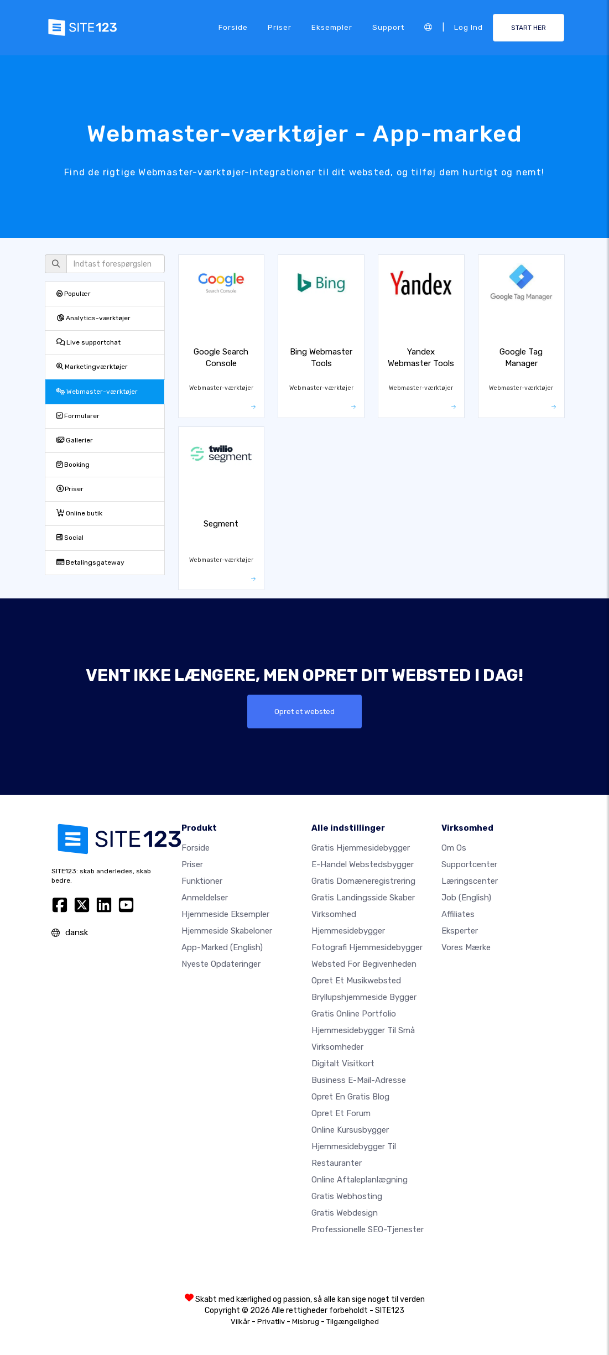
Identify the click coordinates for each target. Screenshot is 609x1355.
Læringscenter (469, 881)
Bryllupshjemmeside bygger (364, 997)
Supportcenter (469, 864)
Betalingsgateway (90, 562)
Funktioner (201, 881)
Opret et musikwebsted (356, 981)
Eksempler (331, 27)
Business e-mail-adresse (358, 1080)
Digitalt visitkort (342, 1064)
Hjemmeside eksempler (225, 914)
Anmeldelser (204, 898)
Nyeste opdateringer (221, 964)
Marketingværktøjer (92, 367)
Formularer (78, 416)
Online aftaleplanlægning (359, 1180)
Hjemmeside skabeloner (226, 931)
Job (466, 898)
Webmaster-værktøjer (97, 391)
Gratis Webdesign (344, 1213)
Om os (453, 848)
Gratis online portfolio (353, 1014)
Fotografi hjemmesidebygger (367, 947)
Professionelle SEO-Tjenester (367, 1229)
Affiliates (458, 914)
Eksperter (459, 931)
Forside (233, 27)
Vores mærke (466, 947)
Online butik (79, 513)
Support (388, 27)
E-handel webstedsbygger (362, 864)
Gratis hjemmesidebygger (360, 848)
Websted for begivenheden (364, 964)
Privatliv (271, 1321)
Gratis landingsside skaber (363, 898)
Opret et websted (304, 711)
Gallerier (74, 440)
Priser (280, 27)
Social (70, 537)
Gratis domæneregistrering (363, 881)
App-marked (222, 947)
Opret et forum (341, 1113)
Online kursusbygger (350, 1130)
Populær (73, 294)
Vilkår (240, 1321)
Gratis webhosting (346, 1196)
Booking (73, 464)
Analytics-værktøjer (93, 318)
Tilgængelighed (352, 1321)
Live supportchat (88, 342)
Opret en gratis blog (350, 1097)
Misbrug (305, 1321)
